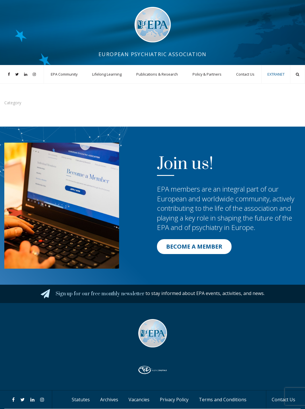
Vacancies (139, 399)
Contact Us (245, 74)
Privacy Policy (174, 399)
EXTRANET (276, 74)
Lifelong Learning (107, 74)
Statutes (81, 399)
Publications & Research (157, 74)
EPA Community (64, 74)
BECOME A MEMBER (194, 246)
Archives (109, 399)
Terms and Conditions (222, 399)
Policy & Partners (207, 74)
